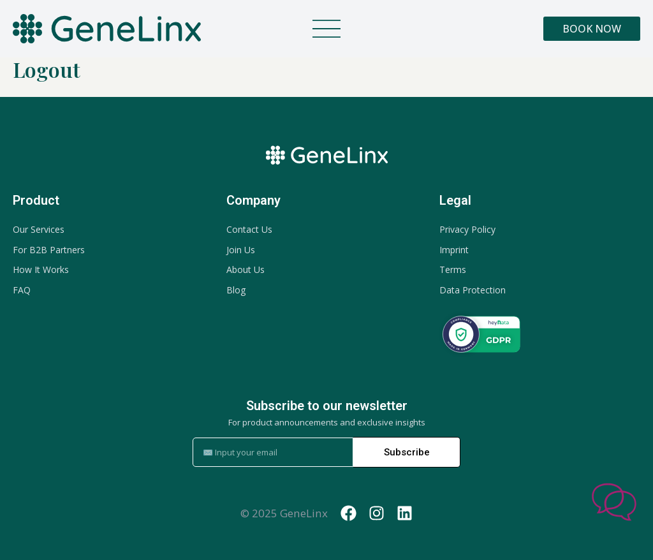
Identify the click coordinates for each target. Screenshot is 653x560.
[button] (326, 32)
